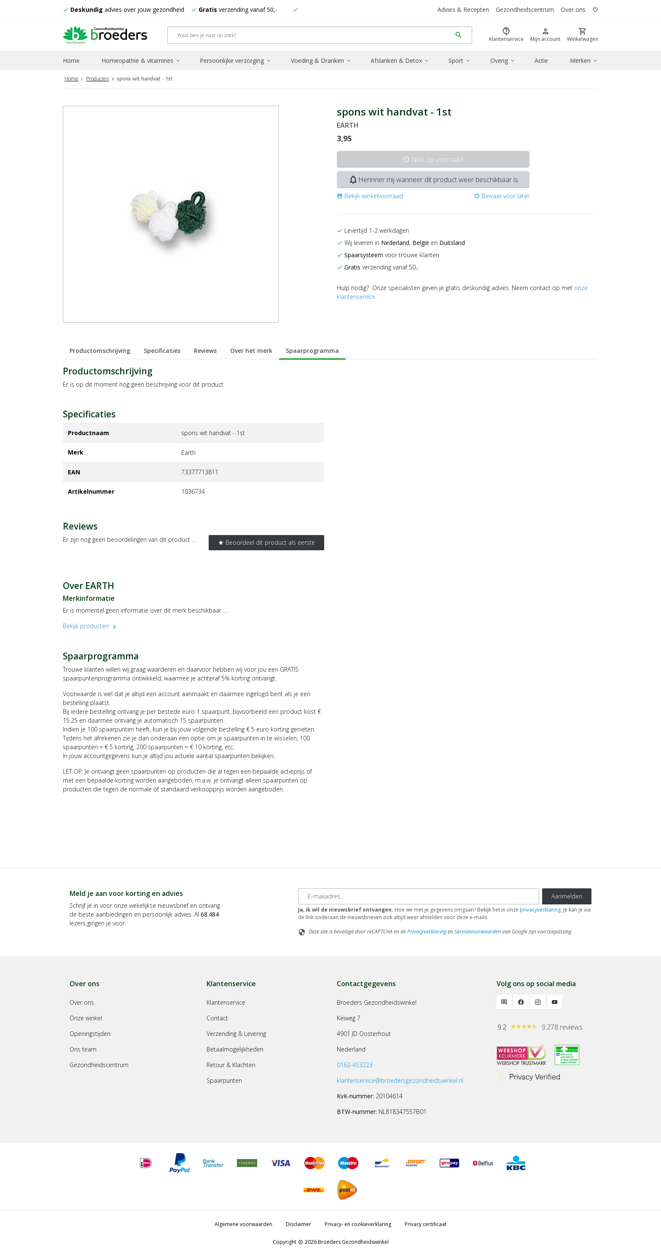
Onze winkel (86, 1018)
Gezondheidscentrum (525, 9)
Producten (97, 78)
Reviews (205, 351)
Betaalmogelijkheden (235, 1049)
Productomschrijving (100, 351)
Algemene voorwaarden (243, 1224)
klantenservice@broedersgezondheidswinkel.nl (400, 1080)
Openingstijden (90, 1034)
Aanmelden (566, 896)
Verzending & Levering (236, 1034)
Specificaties (162, 351)
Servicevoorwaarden (477, 931)
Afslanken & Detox (400, 60)
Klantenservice (226, 1002)
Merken (584, 60)
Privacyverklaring (426, 931)
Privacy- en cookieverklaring (358, 1224)
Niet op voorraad (433, 159)
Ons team (83, 1049)
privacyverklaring (540, 909)
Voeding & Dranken (321, 60)
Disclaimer (298, 1224)
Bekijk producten (90, 626)
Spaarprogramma (312, 351)
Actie (541, 60)
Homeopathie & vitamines (141, 60)
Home (71, 60)
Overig (503, 60)
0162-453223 (355, 1065)
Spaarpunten (224, 1080)
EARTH (348, 125)
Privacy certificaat (425, 1224)
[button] (370, 196)
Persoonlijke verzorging (235, 60)
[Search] (309, 35)
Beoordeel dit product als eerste (266, 542)
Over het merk (251, 351)
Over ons (573, 9)
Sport (460, 60)
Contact (217, 1018)
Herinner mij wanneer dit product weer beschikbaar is (433, 180)
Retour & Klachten (231, 1065)
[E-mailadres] (418, 896)
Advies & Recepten (463, 9)
